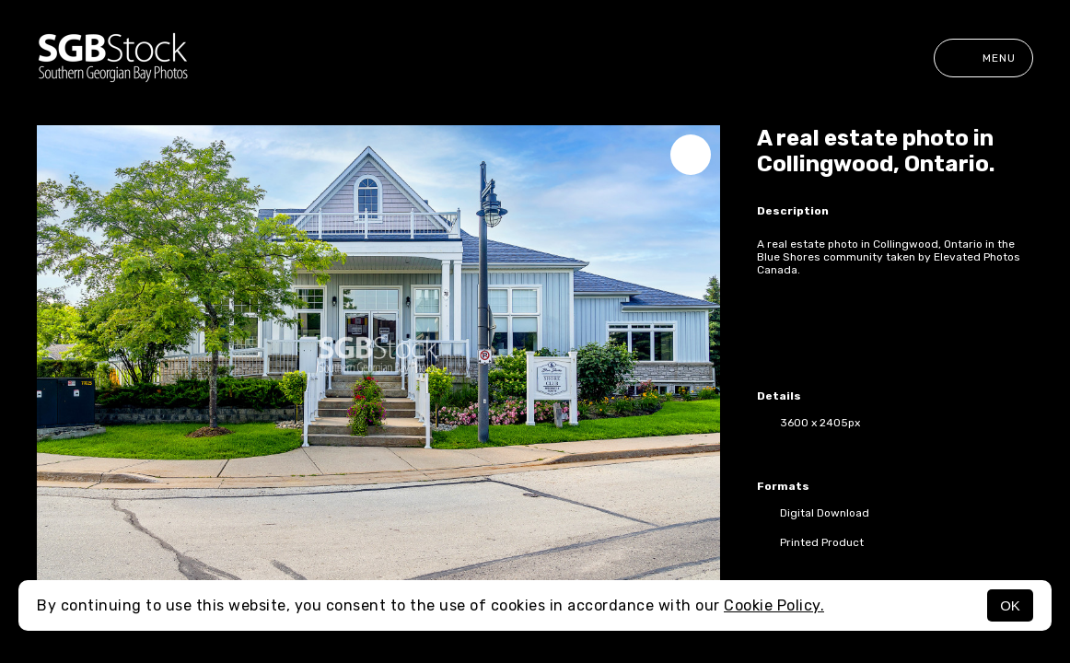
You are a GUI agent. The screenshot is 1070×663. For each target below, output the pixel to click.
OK (1010, 605)
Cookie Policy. (774, 605)
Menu (983, 58)
